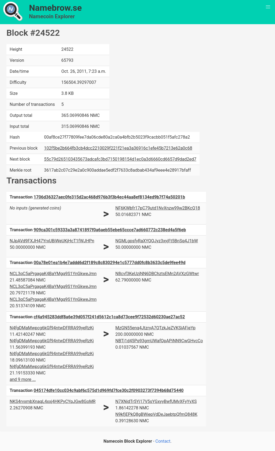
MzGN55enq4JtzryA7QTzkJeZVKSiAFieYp (155, 327)
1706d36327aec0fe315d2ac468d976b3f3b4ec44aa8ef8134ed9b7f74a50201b (109, 197)
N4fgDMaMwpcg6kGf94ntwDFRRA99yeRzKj (52, 327)
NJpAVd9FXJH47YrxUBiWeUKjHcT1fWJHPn (52, 240)
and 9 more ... (23, 379)
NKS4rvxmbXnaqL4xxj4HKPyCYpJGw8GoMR (53, 401)
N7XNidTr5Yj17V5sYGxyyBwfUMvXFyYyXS (156, 401)
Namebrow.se (55, 8)
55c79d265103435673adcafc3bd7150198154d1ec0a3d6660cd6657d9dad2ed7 (120, 159)
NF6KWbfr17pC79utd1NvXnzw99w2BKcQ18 (157, 208)
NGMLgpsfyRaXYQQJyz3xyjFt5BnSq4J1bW (156, 240)
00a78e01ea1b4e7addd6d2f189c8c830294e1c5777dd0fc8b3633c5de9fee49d (109, 262)
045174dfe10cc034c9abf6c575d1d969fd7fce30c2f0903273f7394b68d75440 (108, 390)
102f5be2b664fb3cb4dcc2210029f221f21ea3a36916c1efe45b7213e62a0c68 (118, 148)
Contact (163, 441)
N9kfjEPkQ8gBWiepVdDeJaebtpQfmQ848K (156, 414)
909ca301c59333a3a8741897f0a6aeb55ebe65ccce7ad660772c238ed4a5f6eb (110, 229)
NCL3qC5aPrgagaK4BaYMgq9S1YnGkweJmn (53, 273)
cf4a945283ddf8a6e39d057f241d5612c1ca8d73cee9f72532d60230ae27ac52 (109, 316)
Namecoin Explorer (52, 16)
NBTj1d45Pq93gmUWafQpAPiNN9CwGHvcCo (159, 340)
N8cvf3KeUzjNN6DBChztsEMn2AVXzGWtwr (157, 273)
